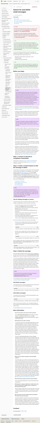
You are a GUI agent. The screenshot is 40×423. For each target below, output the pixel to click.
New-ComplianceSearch (19, 183)
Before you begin (16, 18)
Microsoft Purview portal (20, 37)
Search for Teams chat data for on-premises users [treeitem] (7, 76)
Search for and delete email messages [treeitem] (7, 88)
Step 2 (22, 130)
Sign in (38, 1)
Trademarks (2, 422)
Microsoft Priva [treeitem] (4, 110)
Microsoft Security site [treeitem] (5, 113)
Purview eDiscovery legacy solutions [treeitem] (7, 60)
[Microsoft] (1, 1)
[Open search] (36, 1)
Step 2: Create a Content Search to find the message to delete (23, 21)
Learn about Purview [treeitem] (5, 11)
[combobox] (6, 8)
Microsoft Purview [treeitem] (4, 10)
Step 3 (14, 177)
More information (16, 23)
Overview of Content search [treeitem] (8, 65)
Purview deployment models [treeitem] (6, 115)
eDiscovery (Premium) (26, 31)
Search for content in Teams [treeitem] (8, 73)
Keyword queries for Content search (21, 182)
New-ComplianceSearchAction (27, 307)
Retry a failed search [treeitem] (8, 91)
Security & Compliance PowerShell (28, 160)
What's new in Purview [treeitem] (5, 13)
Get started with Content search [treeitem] (7, 70)
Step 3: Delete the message (18, 22)
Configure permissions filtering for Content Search (27, 376)
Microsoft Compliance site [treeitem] (5, 108)
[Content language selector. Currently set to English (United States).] (5, 419)
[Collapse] (11, 6)
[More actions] (38, 7)
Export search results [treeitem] (7, 86)
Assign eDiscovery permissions (33, 87)
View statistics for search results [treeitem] (7, 83)
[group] (27, 229)
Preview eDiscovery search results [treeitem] (8, 80)
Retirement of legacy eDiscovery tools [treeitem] (7, 103)
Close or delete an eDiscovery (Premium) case (28, 154)
